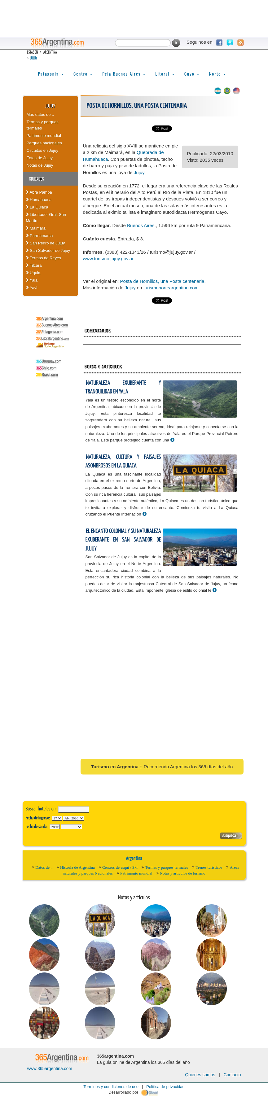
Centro (82, 73)
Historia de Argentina (77, 867)
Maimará (36, 228)
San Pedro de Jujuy (45, 243)
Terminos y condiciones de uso (110, 1086)
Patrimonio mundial (44, 135)
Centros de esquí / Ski (120, 867)
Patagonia (51, 73)
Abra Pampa (39, 192)
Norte (217, 73)
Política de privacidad (165, 1086)
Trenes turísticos (209, 867)
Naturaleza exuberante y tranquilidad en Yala (123, 387)
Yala (31, 280)
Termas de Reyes (43, 258)
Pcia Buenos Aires (123, 73)
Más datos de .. (40, 114)
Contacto (232, 1074)
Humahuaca (39, 199)
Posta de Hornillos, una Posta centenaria (162, 281)
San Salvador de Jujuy (48, 250)
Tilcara (34, 265)
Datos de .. (44, 867)
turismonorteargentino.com (171, 287)
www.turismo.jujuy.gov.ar (108, 258)
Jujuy (33, 58)
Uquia (33, 272)
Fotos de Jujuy (40, 158)
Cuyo (191, 73)
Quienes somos (200, 1074)
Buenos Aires (140, 225)
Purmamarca (39, 235)
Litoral (164, 73)
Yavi (31, 287)
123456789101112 (73, 818)
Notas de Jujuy (40, 165)
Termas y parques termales (43, 125)
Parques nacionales (44, 143)
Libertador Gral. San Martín (46, 217)
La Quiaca (37, 207)
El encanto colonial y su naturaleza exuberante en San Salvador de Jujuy (123, 540)
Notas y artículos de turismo (182, 873)
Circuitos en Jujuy (43, 150)
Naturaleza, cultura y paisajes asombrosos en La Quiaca (123, 461)
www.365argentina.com (49, 1068)
